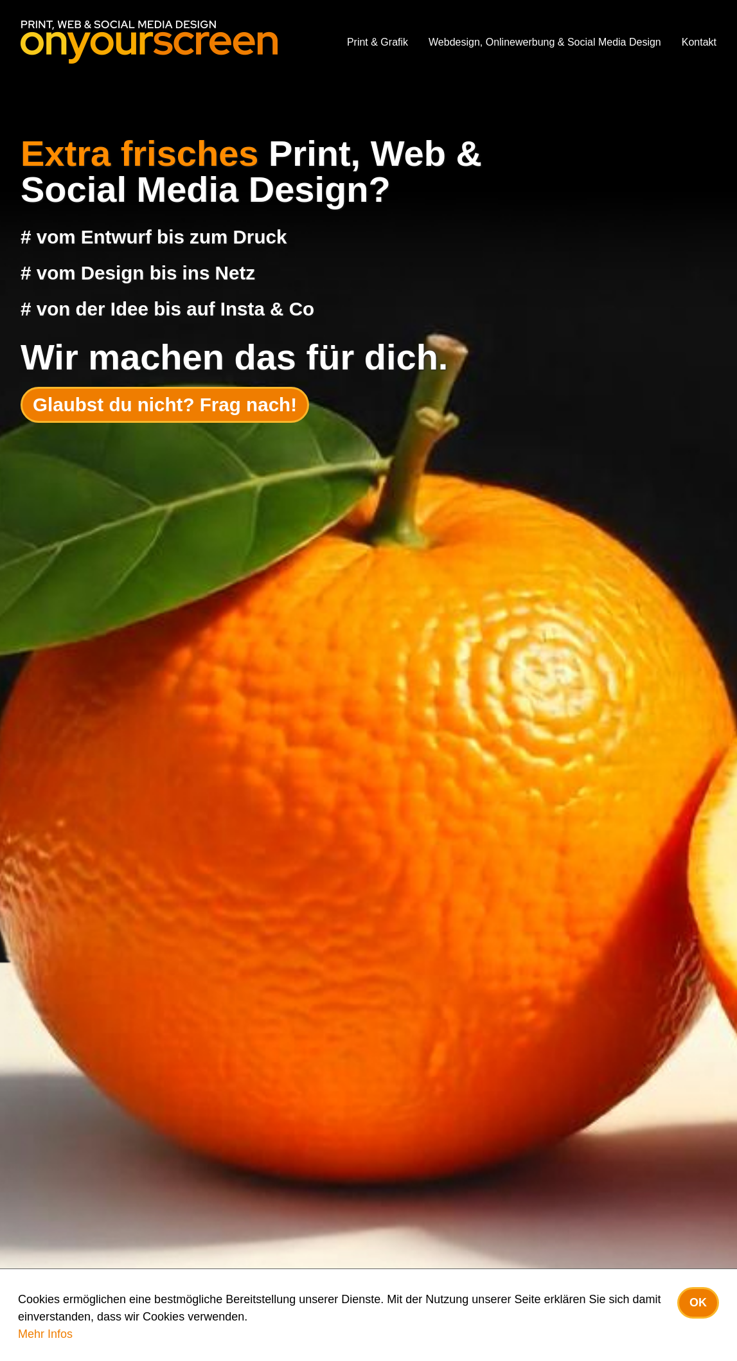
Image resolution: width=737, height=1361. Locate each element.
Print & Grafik (377, 42)
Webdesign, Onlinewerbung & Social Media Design (545, 42)
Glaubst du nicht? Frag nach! (165, 404)
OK (698, 1302)
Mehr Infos (45, 1334)
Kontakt (699, 42)
